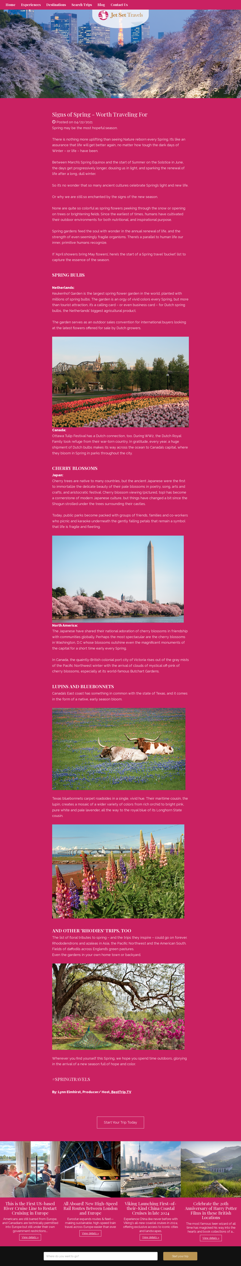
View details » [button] (30, 1237)
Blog (101, 4)
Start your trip (180, 1256)
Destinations (56, 4)
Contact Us (119, 4)
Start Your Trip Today (120, 1122)
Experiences (31, 4)
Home (10, 4)
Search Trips (82, 4)
